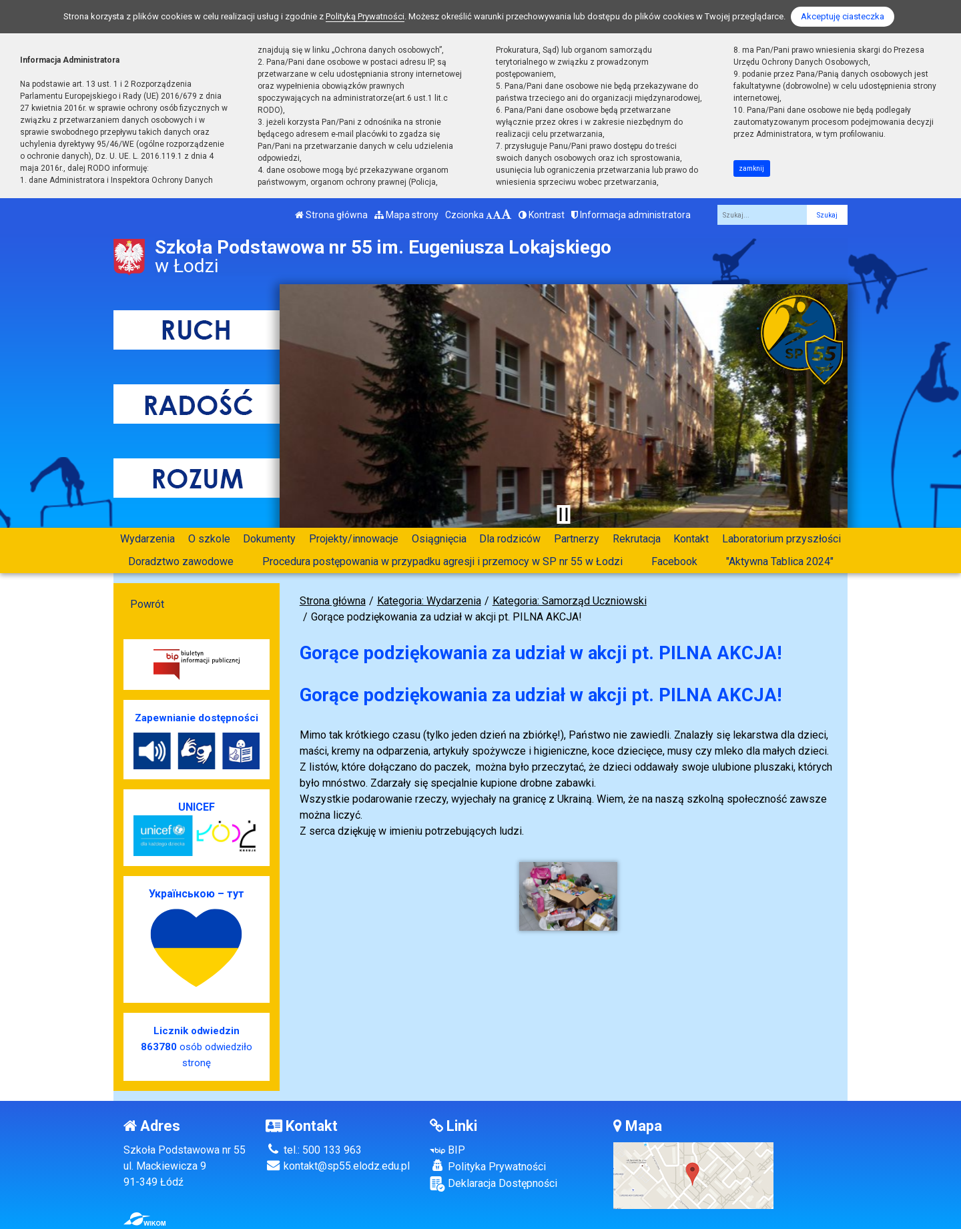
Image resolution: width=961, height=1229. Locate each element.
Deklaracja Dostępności (493, 1184)
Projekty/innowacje (353, 538)
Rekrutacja (637, 538)
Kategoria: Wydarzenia (429, 600)
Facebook (674, 561)
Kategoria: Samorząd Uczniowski (570, 600)
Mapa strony (406, 215)
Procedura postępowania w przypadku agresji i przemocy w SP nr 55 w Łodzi (442, 561)
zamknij (751, 168)
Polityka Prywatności (488, 1166)
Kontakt (691, 538)
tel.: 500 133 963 (314, 1150)
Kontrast (542, 215)
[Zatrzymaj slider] (563, 514)
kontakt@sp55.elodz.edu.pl (338, 1166)
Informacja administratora (631, 215)
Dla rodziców (510, 538)
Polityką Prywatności (365, 16)
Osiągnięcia (439, 538)
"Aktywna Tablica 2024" (780, 561)
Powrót (147, 604)
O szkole (209, 538)
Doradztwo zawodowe (181, 561)
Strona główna (331, 215)
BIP (447, 1150)
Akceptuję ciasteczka (842, 16)
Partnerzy (576, 538)
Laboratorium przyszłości (781, 538)
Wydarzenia (147, 538)
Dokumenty (269, 538)
